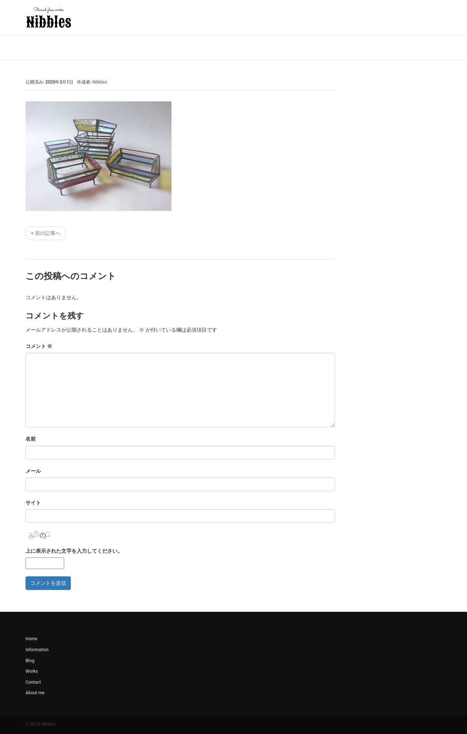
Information (37, 649)
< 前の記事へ (46, 233)
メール (33, 471)
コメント (39, 346)
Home (31, 638)
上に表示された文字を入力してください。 (74, 551)
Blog (30, 660)
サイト (33, 503)
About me (35, 692)
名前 (31, 439)
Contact (33, 682)
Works (32, 671)
